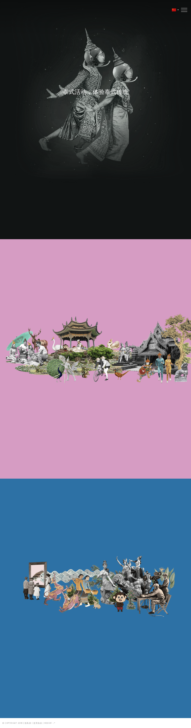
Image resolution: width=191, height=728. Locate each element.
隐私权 (28, 723)
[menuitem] (174, 10)
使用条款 (37, 723)
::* (54, 723)
